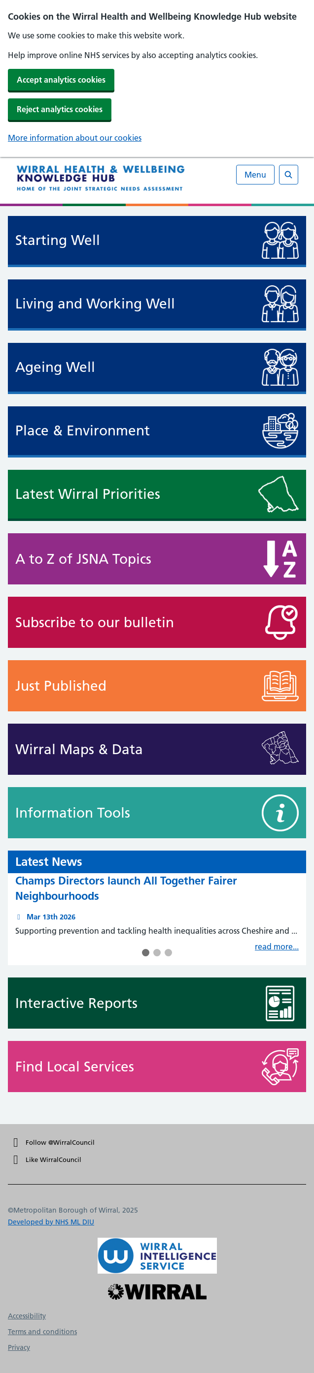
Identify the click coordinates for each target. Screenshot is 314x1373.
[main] (157, 665)
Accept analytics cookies (61, 80)
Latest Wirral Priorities (87, 494)
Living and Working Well (95, 304)
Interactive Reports (119, 1003)
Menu (255, 175)
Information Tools (119, 812)
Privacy (19, 1347)
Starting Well (57, 240)
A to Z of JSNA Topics (119, 558)
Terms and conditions (42, 1331)
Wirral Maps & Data (119, 749)
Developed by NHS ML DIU (51, 1222)
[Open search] (288, 174)
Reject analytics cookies (60, 109)
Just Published (119, 685)
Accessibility (27, 1316)
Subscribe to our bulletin (119, 622)
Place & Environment (82, 431)
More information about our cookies (74, 138)
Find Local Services (119, 1066)
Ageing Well (55, 367)
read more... (277, 946)
